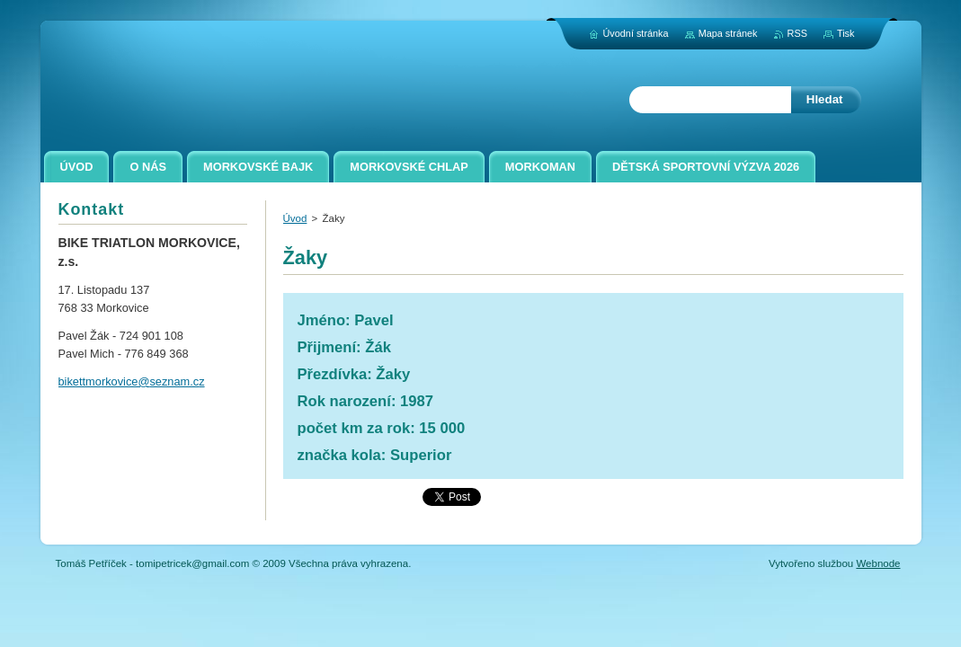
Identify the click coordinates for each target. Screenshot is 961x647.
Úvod (295, 218)
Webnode (878, 563)
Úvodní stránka (635, 33)
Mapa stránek (728, 33)
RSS (797, 33)
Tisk (846, 33)
